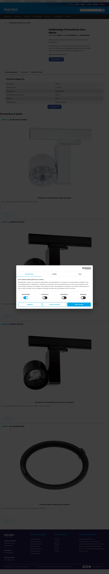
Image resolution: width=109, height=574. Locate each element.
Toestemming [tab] (29, 274)
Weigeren (30, 304)
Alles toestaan (79, 304)
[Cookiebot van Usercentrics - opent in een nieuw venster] (83, 268)
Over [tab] (80, 274)
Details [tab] (54, 274)
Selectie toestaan (54, 304)
